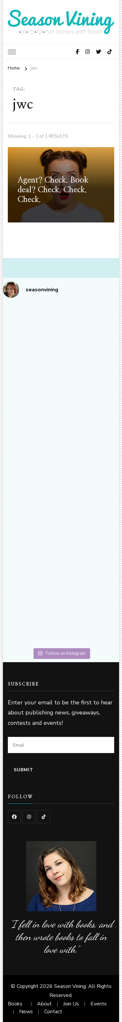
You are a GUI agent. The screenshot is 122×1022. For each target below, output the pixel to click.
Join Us (71, 1003)
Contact (53, 1011)
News (26, 1011)
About (44, 1003)
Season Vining (70, 986)
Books (15, 1003)
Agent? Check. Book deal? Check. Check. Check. (53, 190)
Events (98, 1003)
